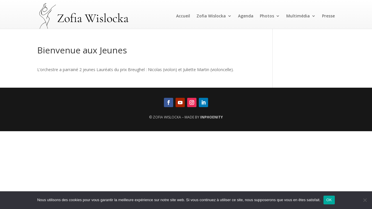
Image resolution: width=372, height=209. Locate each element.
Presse (328, 16)
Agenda (245, 16)
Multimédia (298, 16)
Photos (267, 16)
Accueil (183, 16)
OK (329, 200)
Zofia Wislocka (211, 16)
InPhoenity (211, 117)
